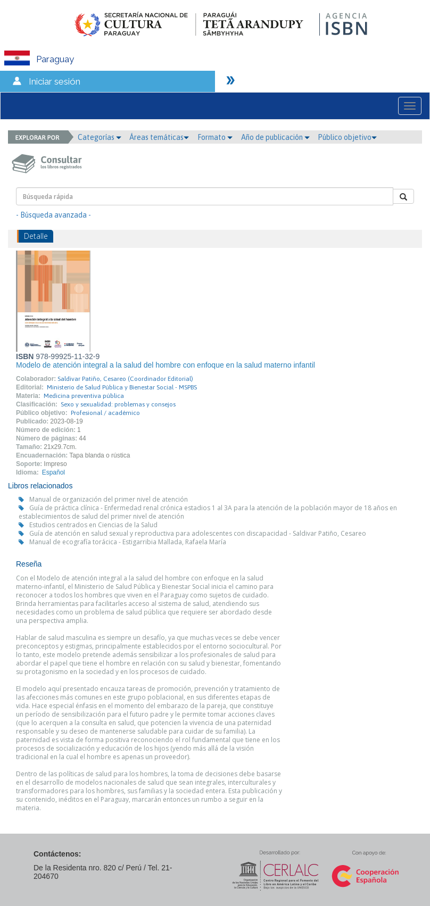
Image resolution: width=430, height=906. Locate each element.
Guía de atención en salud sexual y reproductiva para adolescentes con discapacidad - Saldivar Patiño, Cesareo (197, 533)
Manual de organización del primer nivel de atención (108, 499)
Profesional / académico (105, 413)
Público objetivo (347, 137)
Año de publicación (275, 137)
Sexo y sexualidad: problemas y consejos (118, 404)
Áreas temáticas (159, 137)
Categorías (99, 137)
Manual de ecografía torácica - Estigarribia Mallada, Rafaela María (127, 541)
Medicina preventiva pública (84, 396)
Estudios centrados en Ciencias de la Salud (93, 524)
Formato (215, 137)
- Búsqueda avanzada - (53, 215)
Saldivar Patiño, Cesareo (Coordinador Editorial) (125, 379)
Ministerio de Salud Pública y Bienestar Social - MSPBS (122, 387)
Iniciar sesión (54, 81)
